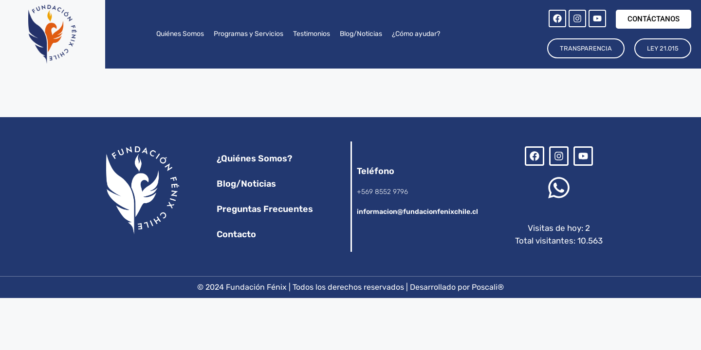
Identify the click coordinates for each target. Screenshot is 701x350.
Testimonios (311, 34)
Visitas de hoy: (556, 228)
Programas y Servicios (248, 34)
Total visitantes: (546, 240)
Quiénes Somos (180, 34)
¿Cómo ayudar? (416, 34)
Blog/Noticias (361, 34)
